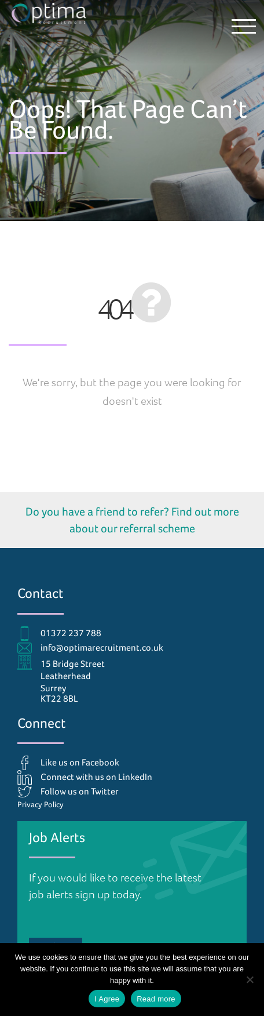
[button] (243, 26)
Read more (156, 999)
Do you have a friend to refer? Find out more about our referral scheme (132, 520)
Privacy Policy (40, 804)
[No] (249, 979)
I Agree (106, 999)
